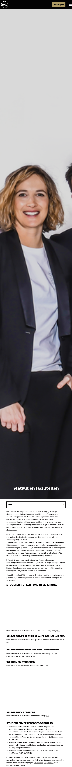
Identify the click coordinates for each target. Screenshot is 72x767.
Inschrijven (58, 4)
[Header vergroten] (71, 4)
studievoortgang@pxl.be (44, 763)
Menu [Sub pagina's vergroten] (36, 505)
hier (58, 631)
